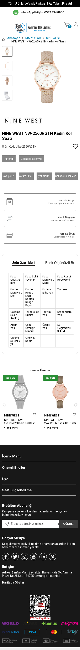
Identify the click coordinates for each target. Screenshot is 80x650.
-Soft (19, 647)
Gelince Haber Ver (31, 158)
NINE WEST (12, 415)
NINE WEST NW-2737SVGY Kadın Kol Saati (19, 421)
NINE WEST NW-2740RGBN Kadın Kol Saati (60, 421)
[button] (76, 403)
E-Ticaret (28, 647)
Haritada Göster (13, 578)
